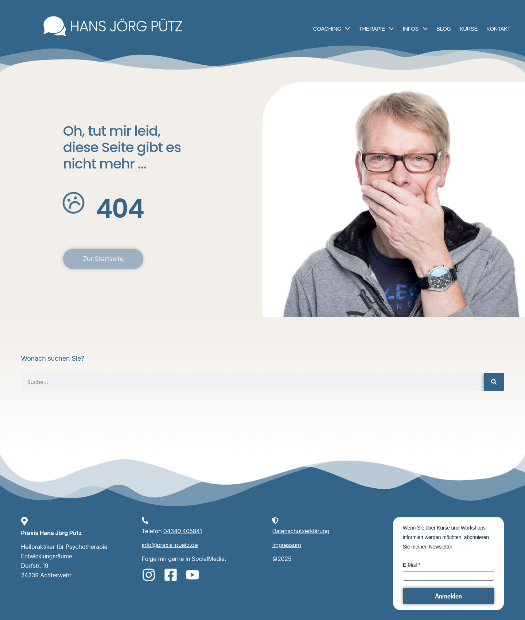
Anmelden (448, 596)
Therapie (376, 28)
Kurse (469, 29)
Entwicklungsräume (46, 556)
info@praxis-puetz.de (170, 545)
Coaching (331, 28)
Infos (415, 28)
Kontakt (498, 29)
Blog (443, 29)
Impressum (286, 545)
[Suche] (494, 382)
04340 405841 (182, 531)
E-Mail (410, 565)
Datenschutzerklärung (300, 531)
